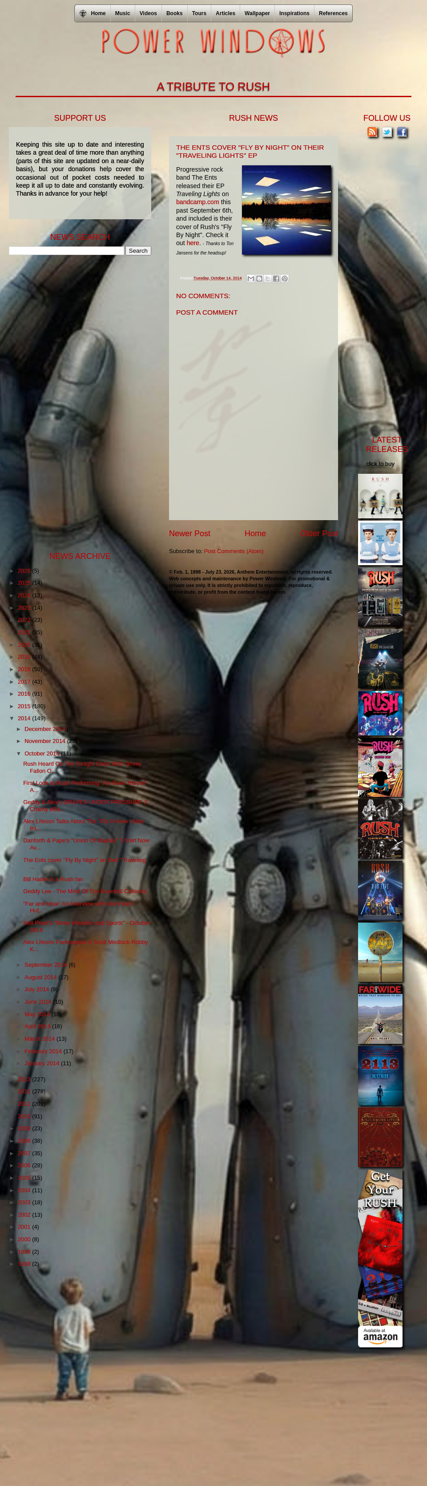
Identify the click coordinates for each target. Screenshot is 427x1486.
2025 (25, 582)
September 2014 (46, 964)
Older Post (319, 533)
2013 (25, 1079)
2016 (25, 693)
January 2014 (42, 1063)
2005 (25, 1177)
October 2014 (42, 753)
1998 (25, 1263)
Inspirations (294, 13)
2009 (25, 1128)
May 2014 (37, 1014)
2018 (25, 669)
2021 (25, 632)
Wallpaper (257, 13)
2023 (25, 607)
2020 (25, 644)
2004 (25, 1190)
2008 (25, 1140)
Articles (225, 13)
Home (255, 533)
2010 (25, 1116)
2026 (25, 570)
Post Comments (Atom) (234, 551)
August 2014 (41, 977)
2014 (25, 718)
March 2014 (40, 1038)
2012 (25, 1091)
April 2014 (38, 1026)
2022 (25, 619)
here (193, 242)
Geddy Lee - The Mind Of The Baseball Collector (85, 891)
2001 (25, 1226)
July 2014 (37, 989)
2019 (25, 656)
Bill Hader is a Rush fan (53, 879)
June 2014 (38, 1001)
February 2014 (43, 1051)
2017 (25, 681)
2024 (25, 595)
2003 (25, 1202)
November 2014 (45, 741)
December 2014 (45, 729)
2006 (25, 1165)
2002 (25, 1214)
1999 (25, 1251)
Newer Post (189, 533)
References (333, 13)
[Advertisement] (75, 402)
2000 (25, 1239)
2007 (25, 1153)
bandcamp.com (197, 201)
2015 (25, 706)
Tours (199, 13)
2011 (25, 1103)
